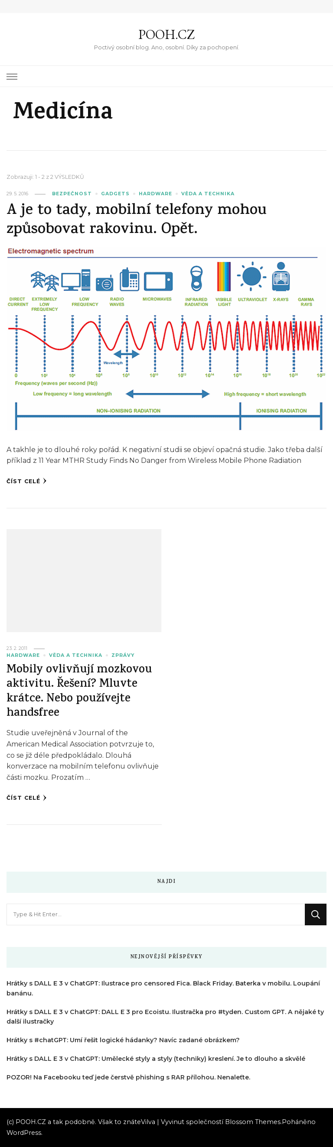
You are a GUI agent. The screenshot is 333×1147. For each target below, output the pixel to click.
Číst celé (27, 481)
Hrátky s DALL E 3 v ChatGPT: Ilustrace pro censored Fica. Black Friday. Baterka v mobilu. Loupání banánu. (163, 988)
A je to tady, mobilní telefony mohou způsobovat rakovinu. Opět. (137, 220)
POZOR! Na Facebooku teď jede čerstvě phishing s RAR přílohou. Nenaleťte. (128, 1077)
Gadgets (115, 194)
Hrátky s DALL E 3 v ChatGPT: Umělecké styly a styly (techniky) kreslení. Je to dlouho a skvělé (156, 1059)
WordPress (24, 1133)
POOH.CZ (166, 34)
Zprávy (122, 655)
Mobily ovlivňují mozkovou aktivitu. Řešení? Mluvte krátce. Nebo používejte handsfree (79, 692)
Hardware (155, 194)
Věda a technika (208, 194)
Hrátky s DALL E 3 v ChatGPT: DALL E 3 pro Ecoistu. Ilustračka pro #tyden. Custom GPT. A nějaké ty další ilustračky (165, 1017)
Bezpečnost (72, 194)
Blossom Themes (253, 1122)
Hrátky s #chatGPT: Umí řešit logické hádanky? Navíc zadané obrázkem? (123, 1040)
